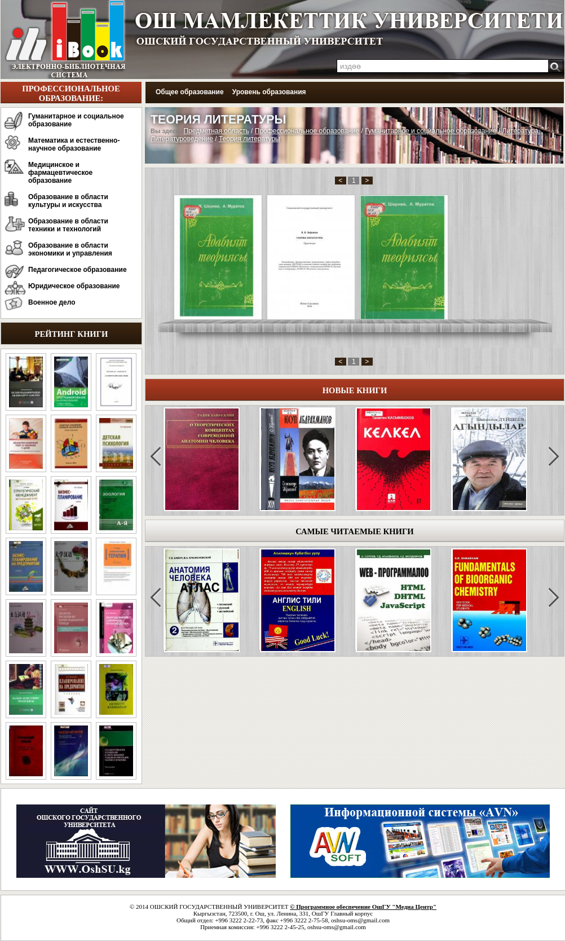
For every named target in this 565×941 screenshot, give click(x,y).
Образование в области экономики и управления (70, 249)
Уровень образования (269, 92)
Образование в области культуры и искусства (68, 201)
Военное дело (52, 302)
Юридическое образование (74, 286)
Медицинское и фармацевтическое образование (60, 172)
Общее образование (190, 92)
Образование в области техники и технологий (68, 225)
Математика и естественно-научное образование (74, 144)
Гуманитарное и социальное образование (76, 120)
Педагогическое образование (77, 270)
